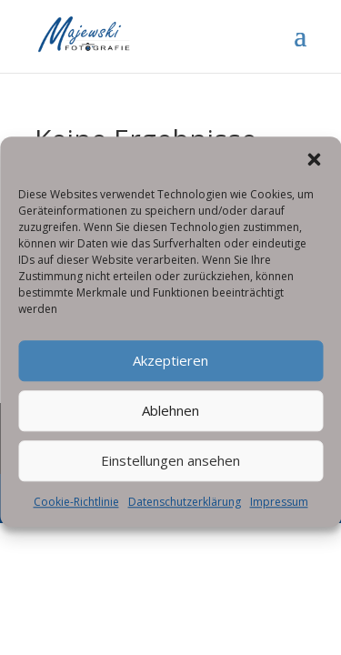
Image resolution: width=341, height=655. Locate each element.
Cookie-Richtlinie (76, 508)
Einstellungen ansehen (170, 467)
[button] (314, 165)
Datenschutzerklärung (184, 508)
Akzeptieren (170, 367)
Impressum (279, 508)
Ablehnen (170, 417)
